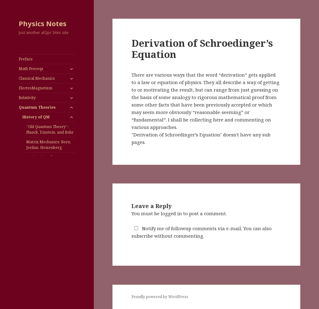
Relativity (27, 97)
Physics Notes (42, 23)
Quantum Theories (37, 107)
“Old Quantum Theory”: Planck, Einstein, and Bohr (50, 129)
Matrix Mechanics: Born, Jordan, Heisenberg (48, 144)
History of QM (36, 117)
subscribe (142, 236)
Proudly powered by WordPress (159, 296)
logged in (171, 213)
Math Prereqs (31, 68)
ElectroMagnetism (35, 88)
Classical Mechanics (37, 78)
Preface (26, 59)
